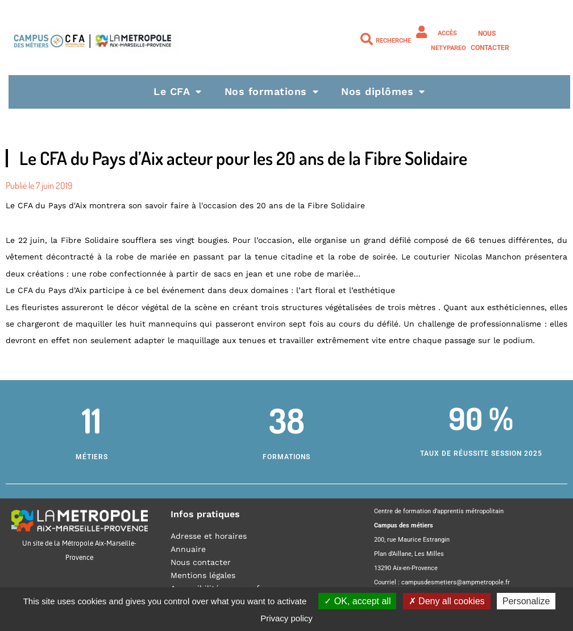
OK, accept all (357, 601)
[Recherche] (366, 39)
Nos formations (272, 91)
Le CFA (177, 91)
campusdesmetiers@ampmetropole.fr (455, 582)
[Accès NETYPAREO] (422, 32)
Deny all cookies (447, 601)
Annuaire (188, 549)
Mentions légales (203, 575)
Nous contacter (201, 562)
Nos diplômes (383, 91)
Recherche (393, 40)
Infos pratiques (205, 514)
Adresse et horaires (209, 536)
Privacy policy (286, 618)
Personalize (526, 601)
